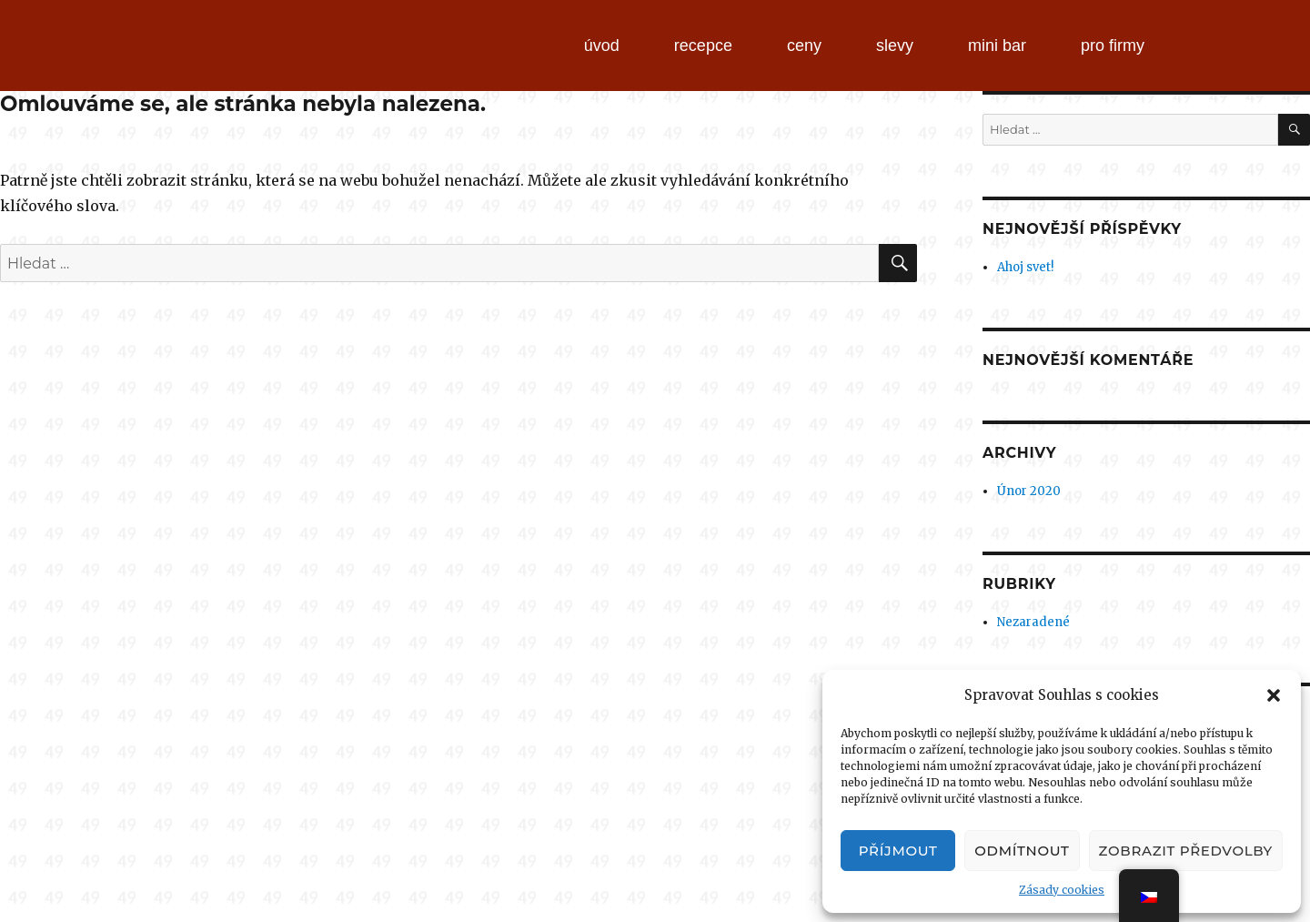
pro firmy (1112, 45)
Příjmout (898, 850)
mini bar (997, 45)
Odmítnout (1021, 850)
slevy (894, 45)
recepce (703, 45)
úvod (602, 45)
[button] (1274, 695)
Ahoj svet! (1025, 267)
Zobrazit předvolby (1186, 850)
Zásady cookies (1061, 890)
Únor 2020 (1029, 491)
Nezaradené (1033, 622)
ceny (804, 45)
